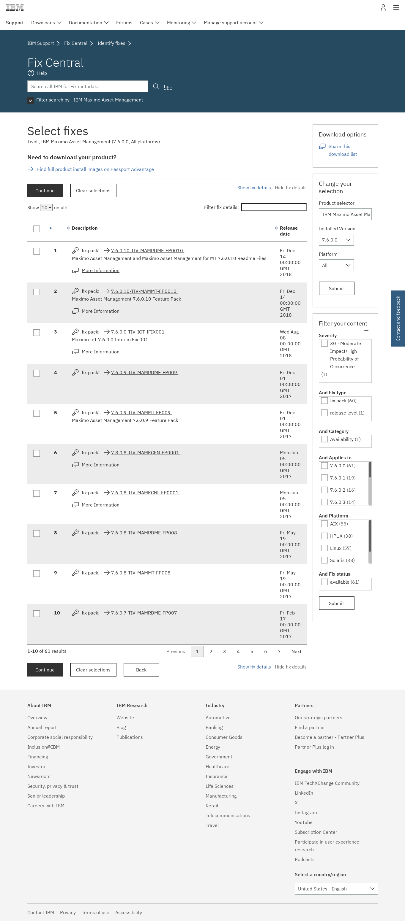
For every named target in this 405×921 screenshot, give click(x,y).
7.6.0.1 (338, 478)
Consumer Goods (224, 737)
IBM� (15, 7)
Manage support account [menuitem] (230, 23)
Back (141, 670)
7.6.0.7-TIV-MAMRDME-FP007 (144, 613)
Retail (212, 806)
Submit (336, 288)
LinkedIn (304, 793)
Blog (121, 727)
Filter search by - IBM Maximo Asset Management (89, 100)
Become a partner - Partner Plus (329, 737)
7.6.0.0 (338, 466)
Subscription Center (316, 832)
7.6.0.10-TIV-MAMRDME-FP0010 (147, 250)
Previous (175, 651)
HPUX (336, 536)
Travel (212, 825)
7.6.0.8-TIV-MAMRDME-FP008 (144, 533)
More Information (100, 270)
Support (15, 23)
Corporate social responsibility (60, 737)
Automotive (218, 717)
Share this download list (343, 150)
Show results (48, 207)
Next (296, 651)
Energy (213, 747)
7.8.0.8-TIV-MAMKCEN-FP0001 (145, 452)
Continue (45, 190)
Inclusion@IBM (43, 747)
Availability (342, 439)
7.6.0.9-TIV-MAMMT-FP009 (141, 412)
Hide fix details (291, 187)
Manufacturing (221, 796)
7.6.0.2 (338, 490)
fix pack (338, 401)
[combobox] (336, 240)
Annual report (42, 727)
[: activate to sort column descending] (57, 231)
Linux (335, 548)
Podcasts (305, 859)
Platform (328, 254)
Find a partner (310, 727)
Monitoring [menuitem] (178, 23)
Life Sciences (220, 786)
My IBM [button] (383, 9)
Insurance (216, 776)
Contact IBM (40, 912)
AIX (334, 524)
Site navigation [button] (396, 10)
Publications (129, 737)
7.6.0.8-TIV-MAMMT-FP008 (141, 573)
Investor (36, 766)
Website (125, 717)
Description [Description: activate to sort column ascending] (85, 228)
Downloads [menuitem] (43, 23)
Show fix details (254, 187)
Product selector (336, 203)
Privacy (68, 912)
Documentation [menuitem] (85, 23)
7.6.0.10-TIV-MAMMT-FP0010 (144, 291)
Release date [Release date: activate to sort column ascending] (289, 231)
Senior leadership (46, 796)
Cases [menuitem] (146, 23)
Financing (37, 757)
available (339, 582)
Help (42, 73)
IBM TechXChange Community (327, 783)
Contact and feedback (398, 318)
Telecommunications (228, 815)
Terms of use (95, 912)
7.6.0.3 (338, 502)
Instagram (306, 812)
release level (343, 413)
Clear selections (93, 190)
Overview (37, 717)
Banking (214, 727)
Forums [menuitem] (124, 23)
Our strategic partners (318, 717)
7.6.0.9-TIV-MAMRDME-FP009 (144, 372)
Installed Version (337, 228)
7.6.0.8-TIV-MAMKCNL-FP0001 (145, 493)
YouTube (304, 822)
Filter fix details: (255, 207)
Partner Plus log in (314, 747)
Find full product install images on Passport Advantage (95, 169)
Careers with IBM (45, 806)
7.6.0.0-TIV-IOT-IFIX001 (138, 332)
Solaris (337, 560)
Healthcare (217, 766)
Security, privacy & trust (52, 786)
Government (219, 757)
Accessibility (128, 912)
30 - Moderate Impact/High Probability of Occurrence (345, 354)
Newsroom (39, 776)
